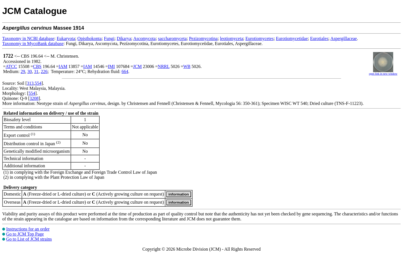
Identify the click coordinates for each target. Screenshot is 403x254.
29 (23, 71)
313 (30, 83)
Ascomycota (144, 38)
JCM (137, 66)
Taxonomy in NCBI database (28, 38)
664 (124, 71)
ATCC (11, 66)
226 (44, 71)
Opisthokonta (90, 38)
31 (36, 71)
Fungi (109, 38)
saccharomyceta (172, 38)
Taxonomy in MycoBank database (33, 43)
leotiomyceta (231, 38)
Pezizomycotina (203, 38)
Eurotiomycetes (259, 38)
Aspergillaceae (343, 38)
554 (38, 83)
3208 (34, 98)
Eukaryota (66, 38)
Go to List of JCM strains (29, 239)
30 (29, 71)
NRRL (164, 66)
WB (187, 66)
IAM (62, 66)
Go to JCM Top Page (25, 234)
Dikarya (124, 38)
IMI (111, 66)
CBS (37, 66)
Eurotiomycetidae (292, 38)
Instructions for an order (28, 229)
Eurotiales (319, 38)
